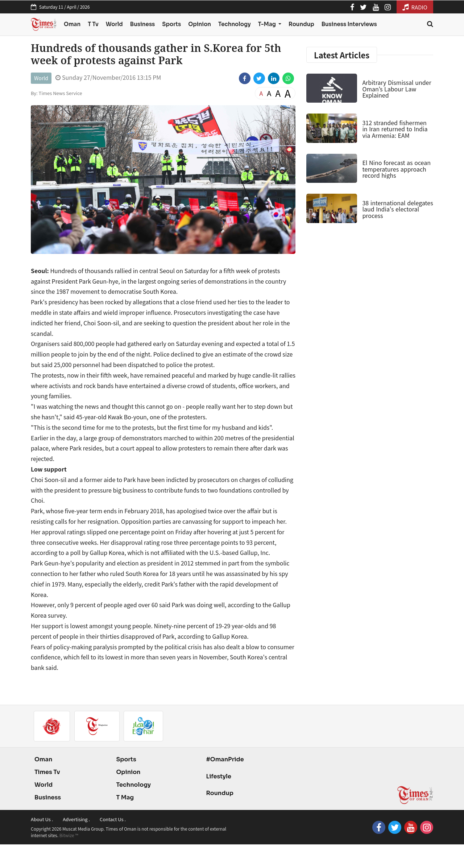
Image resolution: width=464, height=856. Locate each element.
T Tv (93, 24)
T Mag (125, 797)
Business (142, 24)
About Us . (42, 819)
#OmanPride (225, 759)
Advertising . (76, 819)
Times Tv (47, 772)
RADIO (414, 7)
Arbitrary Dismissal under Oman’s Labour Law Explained (396, 88)
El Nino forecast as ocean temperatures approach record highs (396, 169)
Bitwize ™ (68, 835)
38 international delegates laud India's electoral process (397, 209)
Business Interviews (349, 24)
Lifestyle (218, 776)
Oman (72, 24)
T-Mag (267, 24)
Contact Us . (113, 819)
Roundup (301, 24)
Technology (234, 24)
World (114, 24)
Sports (171, 24)
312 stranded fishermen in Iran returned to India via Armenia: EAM (394, 129)
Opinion (199, 24)
